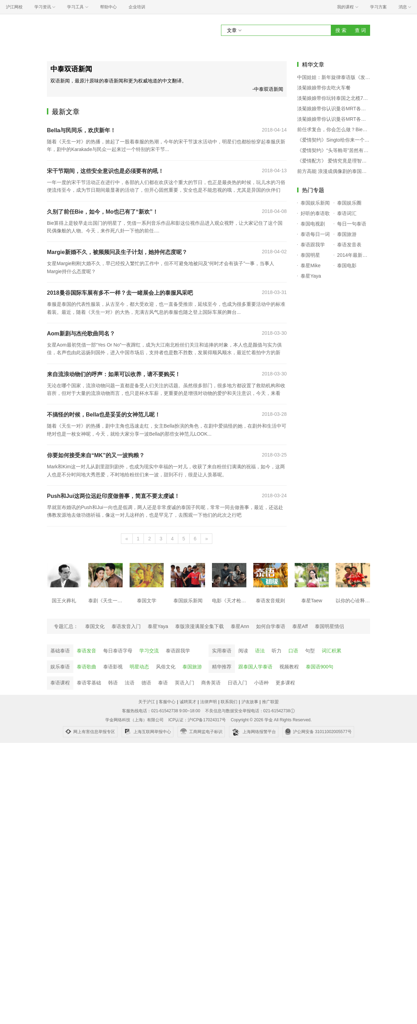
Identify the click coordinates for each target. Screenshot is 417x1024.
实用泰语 (221, 650)
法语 (129, 682)
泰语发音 (86, 650)
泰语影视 (113, 666)
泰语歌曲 (86, 666)
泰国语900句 (319, 666)
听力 (276, 650)
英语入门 (184, 682)
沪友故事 (250, 701)
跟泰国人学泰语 (255, 666)
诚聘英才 (188, 701)
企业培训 (137, 7)
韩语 (113, 682)
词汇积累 (331, 650)
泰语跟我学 (178, 650)
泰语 (163, 682)
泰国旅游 (192, 666)
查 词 (360, 30)
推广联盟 (270, 701)
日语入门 (237, 682)
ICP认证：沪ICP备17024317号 (197, 719)
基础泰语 (60, 650)
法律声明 (208, 701)
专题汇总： (66, 626)
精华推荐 (221, 666)
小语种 (261, 682)
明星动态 (139, 666)
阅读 (243, 650)
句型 (310, 650)
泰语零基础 (89, 682)
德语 (146, 682)
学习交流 (149, 650)
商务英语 (211, 682)
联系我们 (229, 701)
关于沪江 (146, 701)
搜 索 (340, 30)
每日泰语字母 (117, 650)
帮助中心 (108, 7)
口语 (293, 650)
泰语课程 (60, 682)
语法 (260, 650)
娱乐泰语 (60, 666)
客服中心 (167, 701)
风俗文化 (165, 666)
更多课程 (285, 682)
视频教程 (289, 666)
